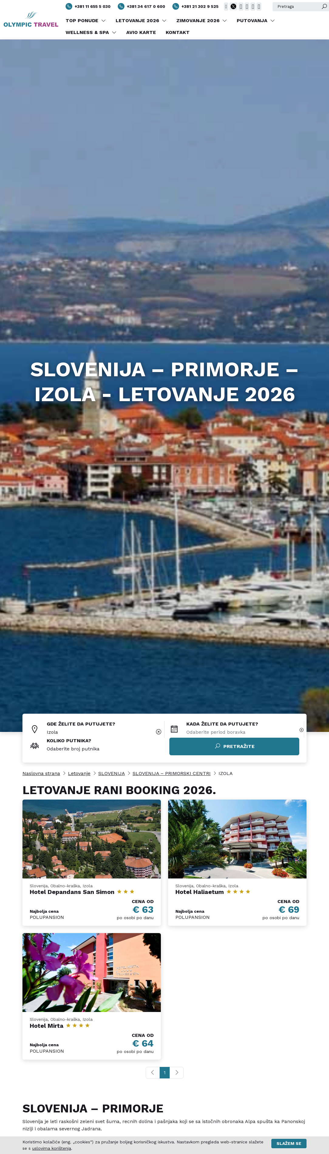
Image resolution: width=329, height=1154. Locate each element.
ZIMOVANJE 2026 (201, 20)
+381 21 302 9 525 (195, 6)
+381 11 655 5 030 (88, 6)
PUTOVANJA (256, 20)
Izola (52, 732)
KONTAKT (178, 32)
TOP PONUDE (86, 20)
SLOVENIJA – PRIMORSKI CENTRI (172, 773)
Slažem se (288, 1143)
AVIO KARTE (141, 32)
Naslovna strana (41, 773)
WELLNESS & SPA (91, 32)
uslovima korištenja (51, 1148)
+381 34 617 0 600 (141, 6)
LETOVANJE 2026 (141, 20)
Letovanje (79, 773)
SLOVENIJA (111, 773)
